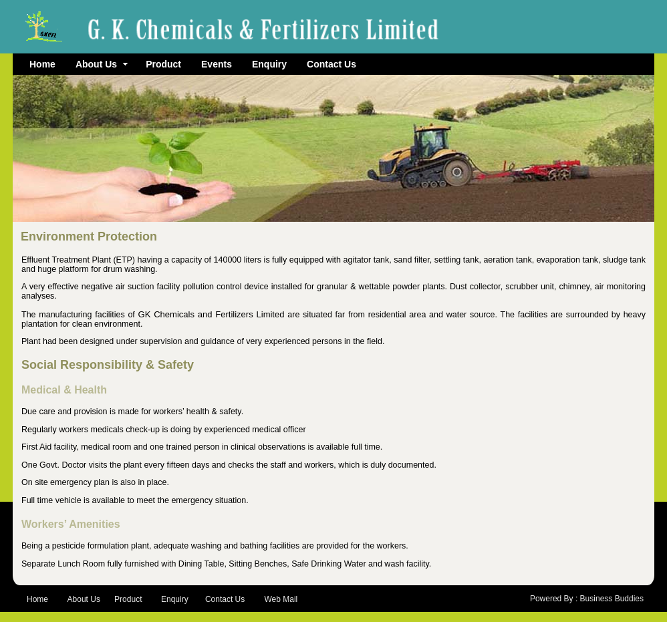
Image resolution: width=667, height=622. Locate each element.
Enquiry (269, 64)
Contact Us (331, 64)
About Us (102, 64)
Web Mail (280, 599)
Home (42, 64)
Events (216, 64)
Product (163, 64)
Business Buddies (612, 598)
